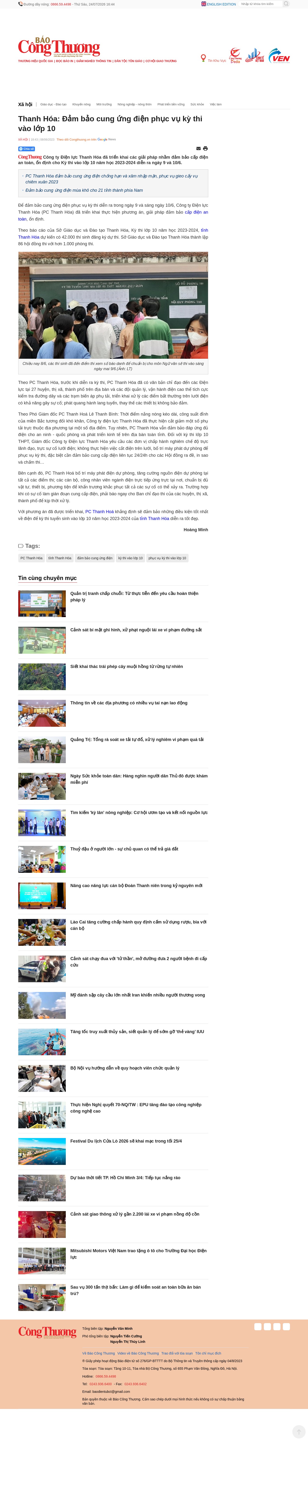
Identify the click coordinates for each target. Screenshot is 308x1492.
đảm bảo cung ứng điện (94, 558)
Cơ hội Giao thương (161, 61)
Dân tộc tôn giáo (128, 61)
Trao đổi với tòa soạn (177, 1353)
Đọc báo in (64, 61)
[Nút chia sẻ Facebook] (55, 149)
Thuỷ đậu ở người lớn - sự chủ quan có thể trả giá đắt (124, 849)
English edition (221, 4)
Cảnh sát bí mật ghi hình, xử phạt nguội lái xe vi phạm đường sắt (136, 630)
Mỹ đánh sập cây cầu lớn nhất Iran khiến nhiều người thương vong (138, 995)
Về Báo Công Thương (98, 1353)
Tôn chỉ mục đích (208, 1353)
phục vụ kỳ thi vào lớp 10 (167, 558)
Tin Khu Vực (213, 58)
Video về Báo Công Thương (138, 1353)
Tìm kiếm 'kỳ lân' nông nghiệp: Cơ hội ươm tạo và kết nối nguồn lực (139, 812)
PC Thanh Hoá (99, 511)
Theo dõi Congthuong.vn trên (76, 139)
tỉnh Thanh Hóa (154, 518)
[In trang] (205, 149)
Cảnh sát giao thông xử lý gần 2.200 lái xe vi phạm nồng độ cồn (135, 1214)
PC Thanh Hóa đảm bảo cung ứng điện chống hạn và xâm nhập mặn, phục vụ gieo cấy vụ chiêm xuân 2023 (112, 179)
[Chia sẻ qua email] (198, 149)
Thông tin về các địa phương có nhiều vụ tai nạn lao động (130, 703)
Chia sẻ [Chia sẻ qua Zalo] (26, 149)
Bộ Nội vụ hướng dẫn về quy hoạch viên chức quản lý (125, 1068)
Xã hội (25, 104)
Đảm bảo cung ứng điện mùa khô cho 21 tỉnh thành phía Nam (84, 190)
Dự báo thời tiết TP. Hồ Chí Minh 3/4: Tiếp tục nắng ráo (125, 1177)
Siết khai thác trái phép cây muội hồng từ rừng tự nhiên (127, 666)
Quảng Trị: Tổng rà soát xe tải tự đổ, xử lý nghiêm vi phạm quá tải (137, 739)
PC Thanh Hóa (32, 558)
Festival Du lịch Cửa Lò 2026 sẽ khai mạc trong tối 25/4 (126, 1141)
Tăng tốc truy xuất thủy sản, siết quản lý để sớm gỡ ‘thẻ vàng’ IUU (137, 1031)
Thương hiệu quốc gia (35, 61)
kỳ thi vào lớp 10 (130, 558)
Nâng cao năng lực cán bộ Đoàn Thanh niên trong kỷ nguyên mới (137, 885)
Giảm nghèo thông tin (93, 61)
